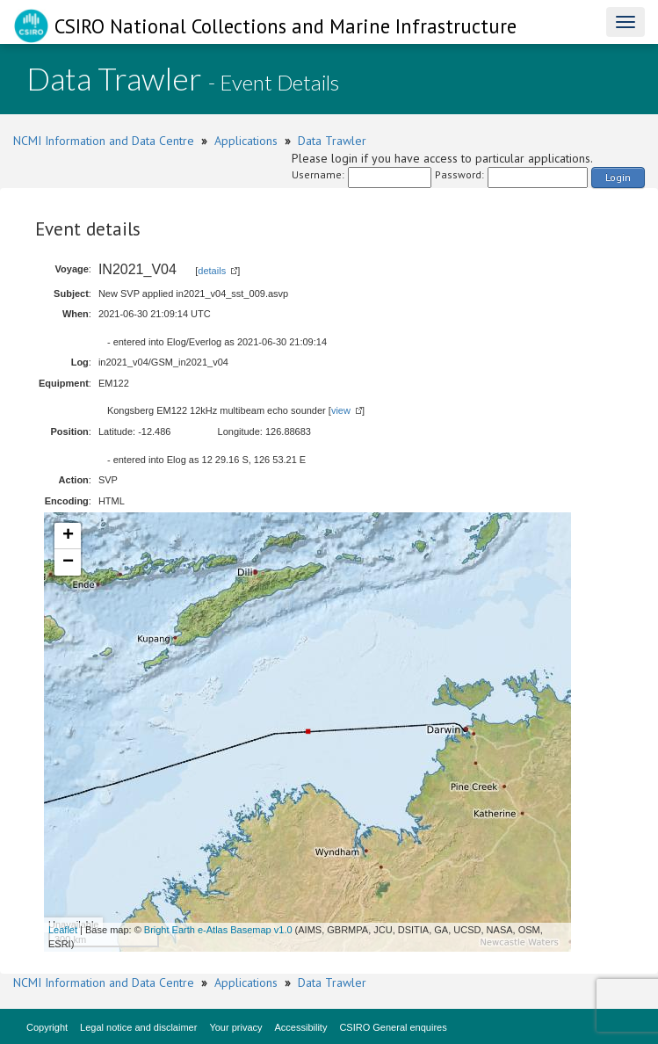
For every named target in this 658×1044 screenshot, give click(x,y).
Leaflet (62, 929)
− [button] (68, 562)
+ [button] (68, 536)
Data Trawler (332, 141)
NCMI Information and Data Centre (103, 141)
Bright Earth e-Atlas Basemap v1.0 (218, 929)
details (212, 270)
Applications (246, 141)
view (341, 410)
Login (618, 177)
